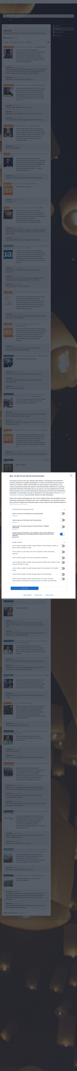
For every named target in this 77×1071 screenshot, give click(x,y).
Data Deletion (27, 595)
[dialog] (38, 535)
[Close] (72, 476)
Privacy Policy (49, 595)
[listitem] (38, 509)
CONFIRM (24, 588)
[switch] (62, 513)
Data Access (38, 595)
